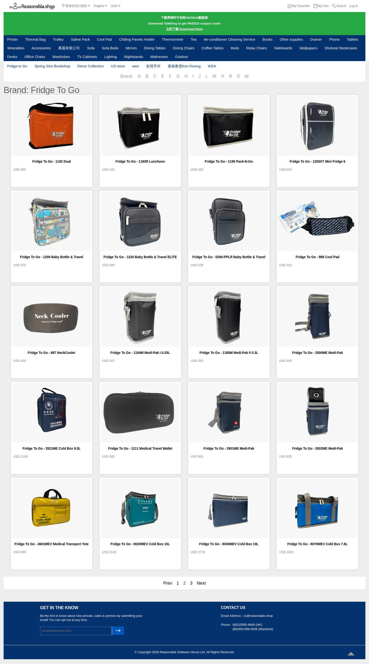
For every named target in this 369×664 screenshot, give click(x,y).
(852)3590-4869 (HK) (247, 624)
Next (201, 583)
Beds (235, 48)
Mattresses (159, 57)
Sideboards (283, 48)
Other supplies (291, 39)
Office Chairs (35, 57)
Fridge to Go (17, 66)
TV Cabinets (87, 57)
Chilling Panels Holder (137, 39)
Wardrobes (61, 57)
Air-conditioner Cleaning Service (229, 39)
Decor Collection (90, 66)
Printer (12, 39)
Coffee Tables (213, 48)
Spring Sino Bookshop (52, 66)
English (100, 6)
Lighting (110, 57)
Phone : (226, 624)
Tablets (352, 39)
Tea (193, 39)
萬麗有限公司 (69, 48)
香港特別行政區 (76, 6)
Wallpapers (308, 48)
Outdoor (181, 57)
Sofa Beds (110, 48)
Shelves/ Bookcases (341, 48)
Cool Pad (104, 39)
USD (115, 6)
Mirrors (131, 48)
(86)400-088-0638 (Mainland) (252, 629)
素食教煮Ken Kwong (184, 66)
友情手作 (153, 66)
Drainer (316, 39)
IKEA (212, 66)
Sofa (90, 48)
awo (135, 66)
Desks (12, 57)
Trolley (58, 39)
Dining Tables (155, 48)
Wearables (15, 48)
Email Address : (232, 616)
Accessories (41, 48)
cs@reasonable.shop (258, 616)
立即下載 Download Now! (184, 29)
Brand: (126, 76)
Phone (334, 39)
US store (118, 66)
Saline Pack (80, 39)
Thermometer (172, 39)
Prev (167, 583)
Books (268, 39)
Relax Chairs (256, 48)
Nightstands (133, 57)
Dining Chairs (183, 48)
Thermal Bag (35, 39)
